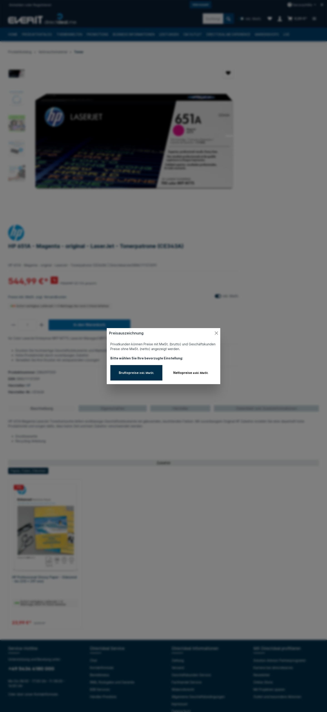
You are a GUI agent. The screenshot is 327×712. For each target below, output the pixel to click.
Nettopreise (190, 373)
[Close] (216, 333)
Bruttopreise (136, 373)
